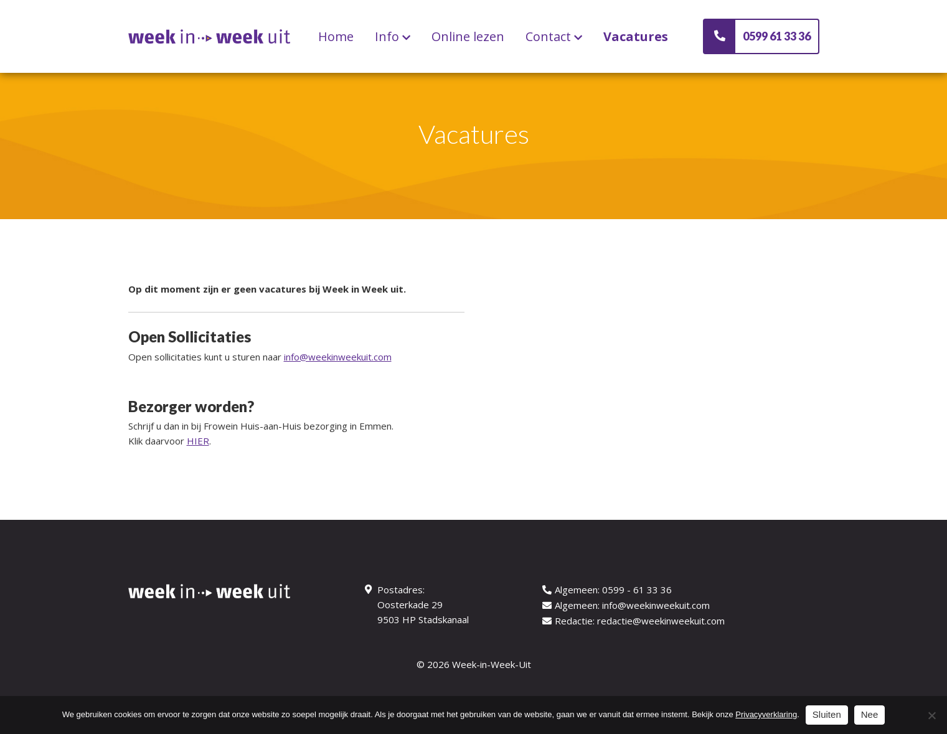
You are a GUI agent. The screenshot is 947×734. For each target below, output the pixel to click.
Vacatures (635, 36)
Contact (548, 36)
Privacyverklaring (766, 714)
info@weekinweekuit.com (338, 357)
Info (387, 36)
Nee (870, 714)
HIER (198, 441)
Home (336, 36)
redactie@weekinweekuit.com (661, 620)
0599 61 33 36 (777, 36)
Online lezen (467, 36)
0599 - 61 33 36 (637, 589)
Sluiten (827, 714)
